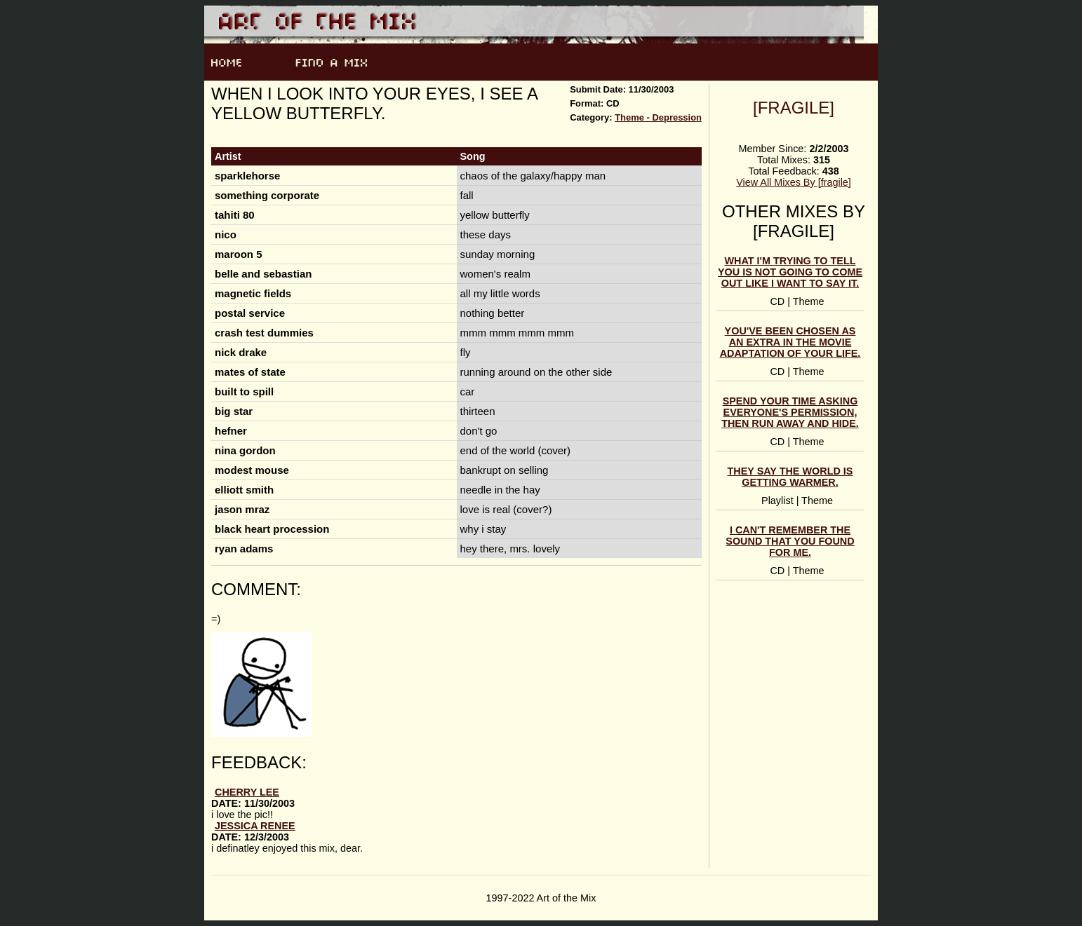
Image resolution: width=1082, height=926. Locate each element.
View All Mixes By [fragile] (793, 182)
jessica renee (255, 825)
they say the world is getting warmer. (790, 476)
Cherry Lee (247, 792)
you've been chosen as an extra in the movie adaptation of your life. (790, 342)
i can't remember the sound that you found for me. (790, 541)
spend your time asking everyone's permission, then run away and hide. (790, 412)
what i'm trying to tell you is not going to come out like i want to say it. (790, 272)
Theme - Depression (658, 117)
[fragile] (793, 107)
